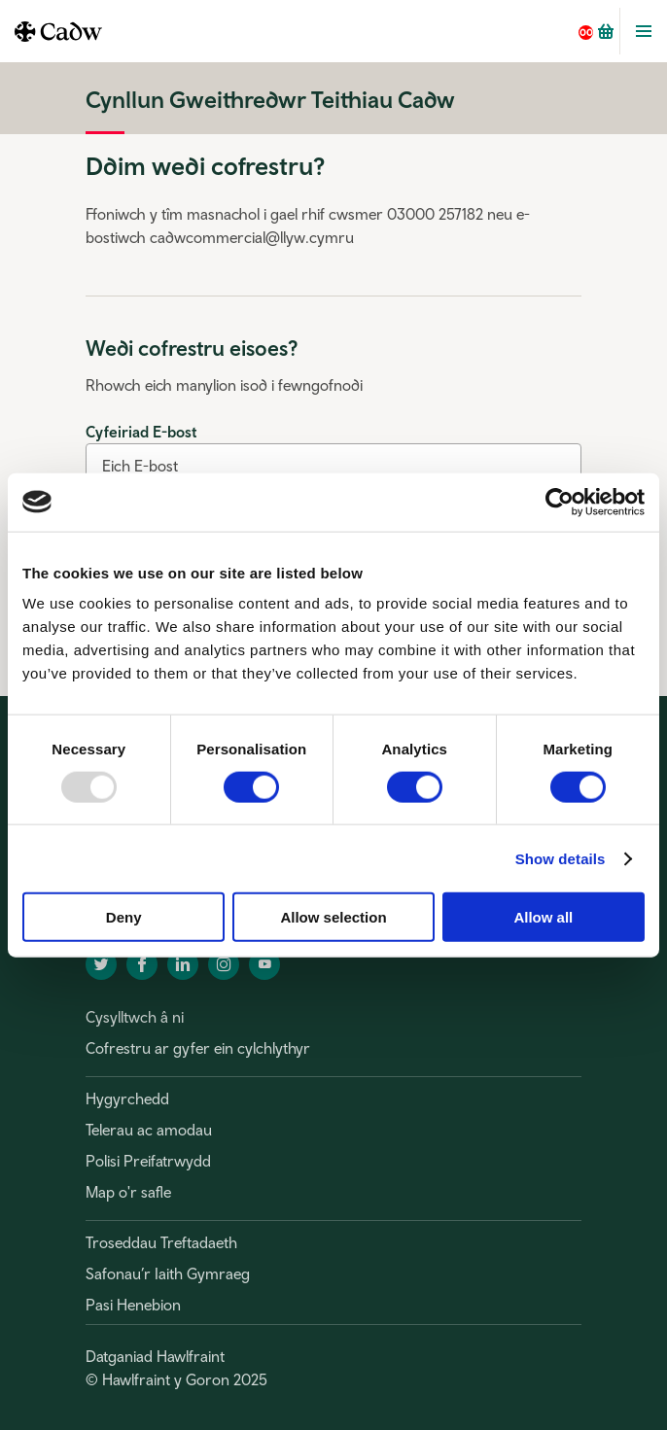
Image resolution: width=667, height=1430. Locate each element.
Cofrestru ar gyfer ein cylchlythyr (198, 1048)
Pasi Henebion (133, 1304)
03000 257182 (435, 214)
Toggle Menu (643, 31)
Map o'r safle (128, 1192)
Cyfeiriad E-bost (141, 431)
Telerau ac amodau (149, 1129)
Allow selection (333, 917)
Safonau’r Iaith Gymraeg (168, 1273)
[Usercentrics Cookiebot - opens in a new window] (559, 501)
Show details (560, 858)
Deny (124, 917)
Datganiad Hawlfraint (155, 1356)
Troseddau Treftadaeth (161, 1242)
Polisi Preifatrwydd (148, 1160)
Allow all (543, 917)
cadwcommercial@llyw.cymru (252, 237)
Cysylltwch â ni (135, 1017)
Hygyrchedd (127, 1098)
